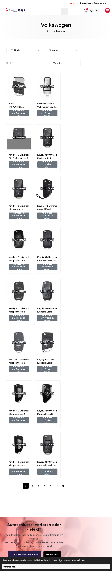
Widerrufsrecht (94, 506)
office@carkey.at (21, 505)
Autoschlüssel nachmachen (47, 488)
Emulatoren (69, 506)
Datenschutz (92, 496)
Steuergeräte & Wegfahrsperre (48, 509)
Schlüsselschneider (73, 501)
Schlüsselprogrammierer (76, 496)
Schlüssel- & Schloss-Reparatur (50, 529)
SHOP (66, 485)
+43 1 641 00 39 (19, 498)
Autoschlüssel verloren (47, 519)
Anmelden (86, 3)
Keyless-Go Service (46, 539)
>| (63, 367)
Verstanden (9, 566)
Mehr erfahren (78, 560)
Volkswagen (59, 31)
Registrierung (100, 3)
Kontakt (54, 436)
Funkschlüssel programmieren (48, 499)
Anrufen (24, 436)
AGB (88, 491)
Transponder (70, 511)
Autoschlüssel (70, 491)
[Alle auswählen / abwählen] (12, 50)
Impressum (92, 501)
